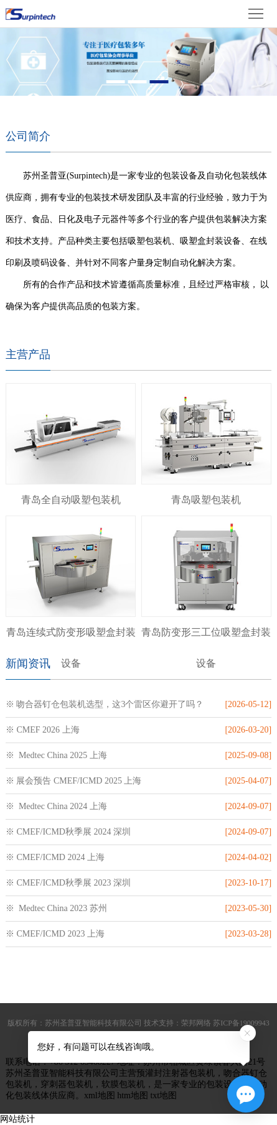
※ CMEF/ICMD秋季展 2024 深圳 (68, 831)
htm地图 (132, 1095)
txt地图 (163, 1095)
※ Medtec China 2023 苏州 (56, 908)
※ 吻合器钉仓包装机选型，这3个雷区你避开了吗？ (105, 704)
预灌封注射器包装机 (175, 1073)
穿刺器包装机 (66, 1084)
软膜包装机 (123, 1084)
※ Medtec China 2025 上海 (56, 755)
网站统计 (17, 1119)
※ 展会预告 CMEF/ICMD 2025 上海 (74, 780)
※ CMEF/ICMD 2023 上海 (55, 933)
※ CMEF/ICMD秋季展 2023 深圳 (68, 882)
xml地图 (99, 1095)
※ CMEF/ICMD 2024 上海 (55, 857)
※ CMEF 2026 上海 (43, 729)
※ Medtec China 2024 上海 (56, 806)
